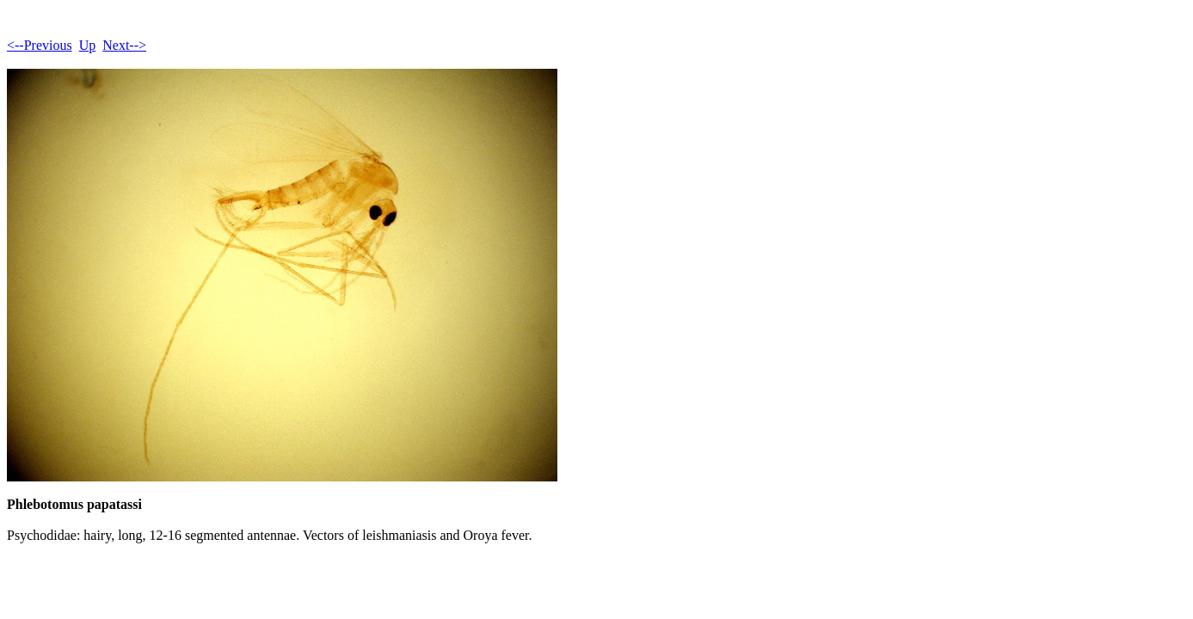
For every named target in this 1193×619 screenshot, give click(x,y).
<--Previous (39, 45)
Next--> (124, 45)
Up (87, 45)
